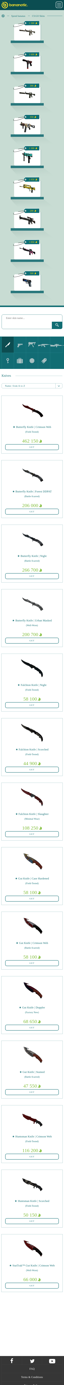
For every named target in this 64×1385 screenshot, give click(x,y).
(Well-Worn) (32, 625)
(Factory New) (32, 1012)
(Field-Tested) (32, 432)
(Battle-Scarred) (32, 496)
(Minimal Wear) (32, 819)
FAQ (32, 1368)
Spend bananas (18, 16)
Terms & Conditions (32, 1377)
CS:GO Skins (38, 16)
